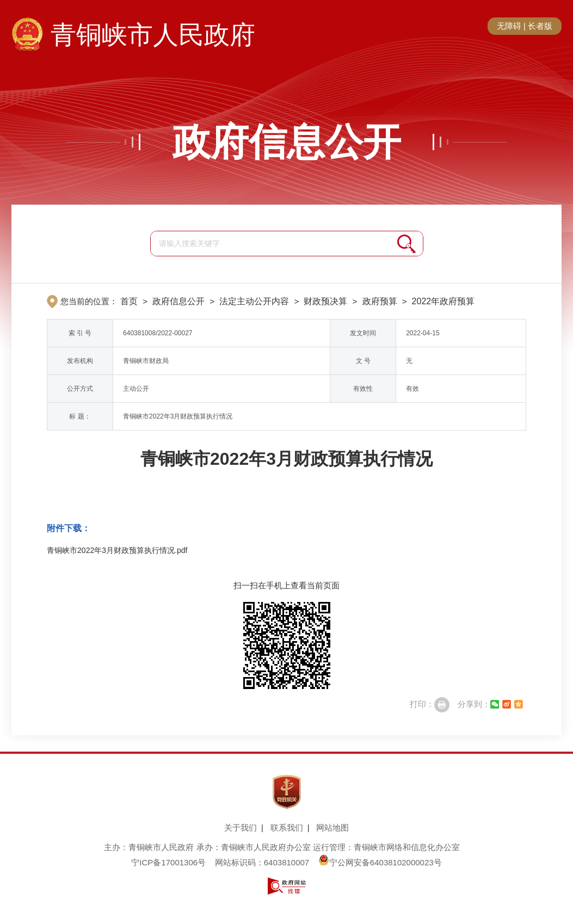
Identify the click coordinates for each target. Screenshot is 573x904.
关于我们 (240, 827)
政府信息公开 (286, 142)
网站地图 (332, 827)
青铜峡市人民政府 (153, 35)
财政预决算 (325, 301)
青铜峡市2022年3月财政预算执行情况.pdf (117, 550)
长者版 (540, 25)
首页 (129, 301)
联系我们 (286, 827)
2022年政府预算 (443, 301)
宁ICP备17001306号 (168, 862)
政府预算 (379, 301)
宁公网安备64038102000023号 (380, 862)
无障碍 (509, 25)
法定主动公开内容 (254, 301)
